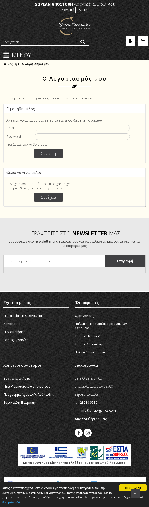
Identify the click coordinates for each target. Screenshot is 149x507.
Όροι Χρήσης (84, 315)
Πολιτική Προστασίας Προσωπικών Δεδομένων (101, 326)
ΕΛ (79, 10)
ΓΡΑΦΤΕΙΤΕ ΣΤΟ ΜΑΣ (75, 233)
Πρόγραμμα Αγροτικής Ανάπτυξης (28, 394)
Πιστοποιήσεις (14, 332)
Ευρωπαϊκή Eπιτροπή (19, 402)
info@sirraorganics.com (95, 410)
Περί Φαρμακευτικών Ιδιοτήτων (26, 386)
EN (86, 10)
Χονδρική (68, 10)
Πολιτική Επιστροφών (91, 352)
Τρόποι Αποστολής (89, 344)
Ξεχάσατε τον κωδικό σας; (27, 144)
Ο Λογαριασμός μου (35, 64)
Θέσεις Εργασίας (15, 340)
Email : (11, 128)
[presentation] (39, 276)
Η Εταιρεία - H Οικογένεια (22, 315)
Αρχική (10, 64)
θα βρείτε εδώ (11, 502)
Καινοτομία (11, 324)
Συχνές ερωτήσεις (16, 378)
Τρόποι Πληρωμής (88, 336)
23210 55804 (87, 402)
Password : (14, 136)
